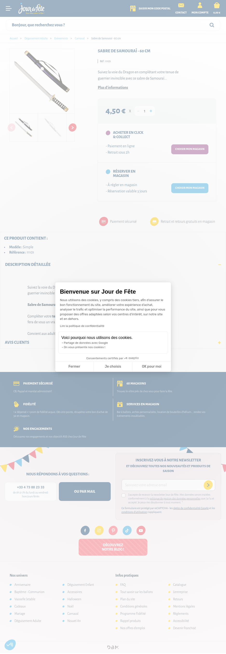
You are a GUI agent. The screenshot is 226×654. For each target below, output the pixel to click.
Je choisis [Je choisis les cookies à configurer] (113, 366)
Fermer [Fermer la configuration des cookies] (74, 366)
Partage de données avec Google (86, 342)
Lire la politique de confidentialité (82, 326)
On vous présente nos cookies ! (84, 347)
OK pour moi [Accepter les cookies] (151, 366)
